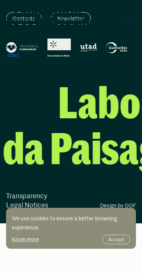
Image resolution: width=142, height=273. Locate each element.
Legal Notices (27, 205)
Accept (116, 239)
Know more (25, 239)
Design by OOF (118, 206)
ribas (13, 54)
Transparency (26, 196)
